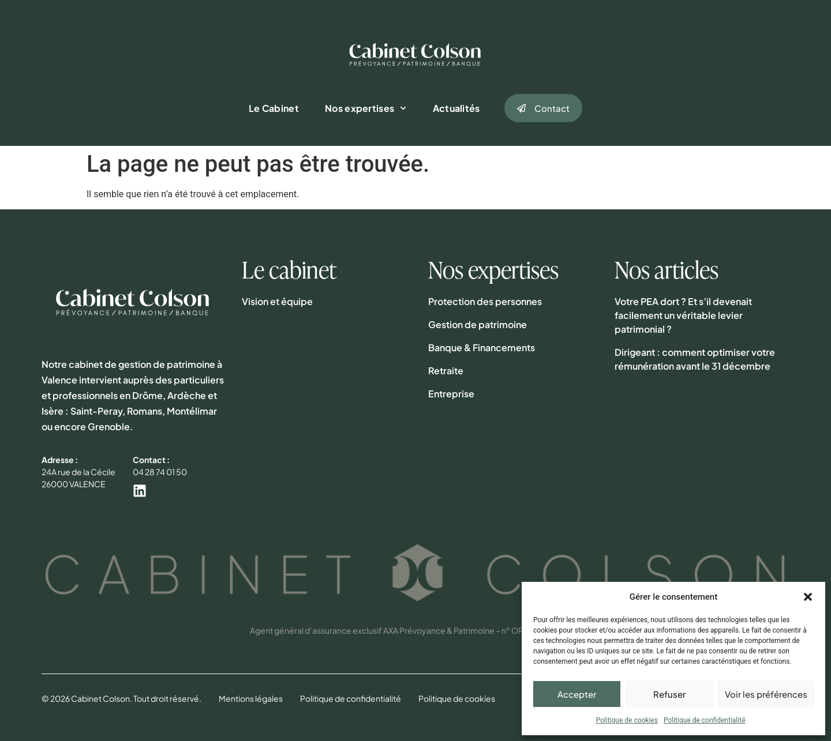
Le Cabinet (274, 108)
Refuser (669, 694)
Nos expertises (366, 108)
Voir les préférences (766, 694)
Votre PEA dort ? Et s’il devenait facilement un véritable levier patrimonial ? (683, 315)
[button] (808, 597)
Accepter (576, 694)
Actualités (456, 108)
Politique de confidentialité (705, 720)
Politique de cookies (627, 720)
